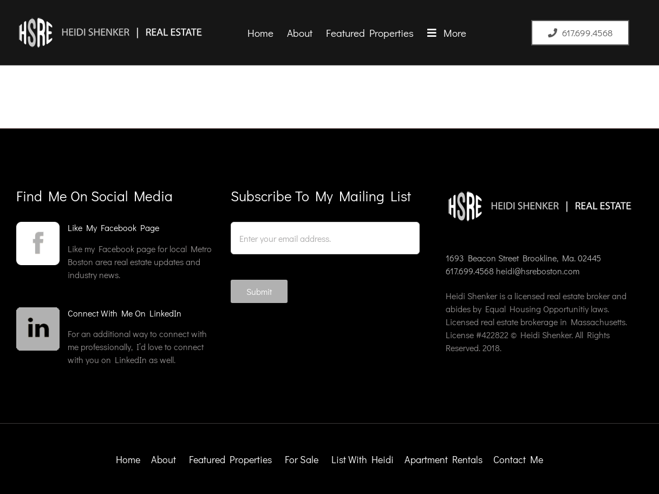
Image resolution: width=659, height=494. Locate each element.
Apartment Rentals (444, 459)
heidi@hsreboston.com (537, 270)
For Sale (301, 459)
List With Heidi (363, 459)
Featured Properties (231, 459)
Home (128, 459)
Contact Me (518, 459)
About (163, 459)
